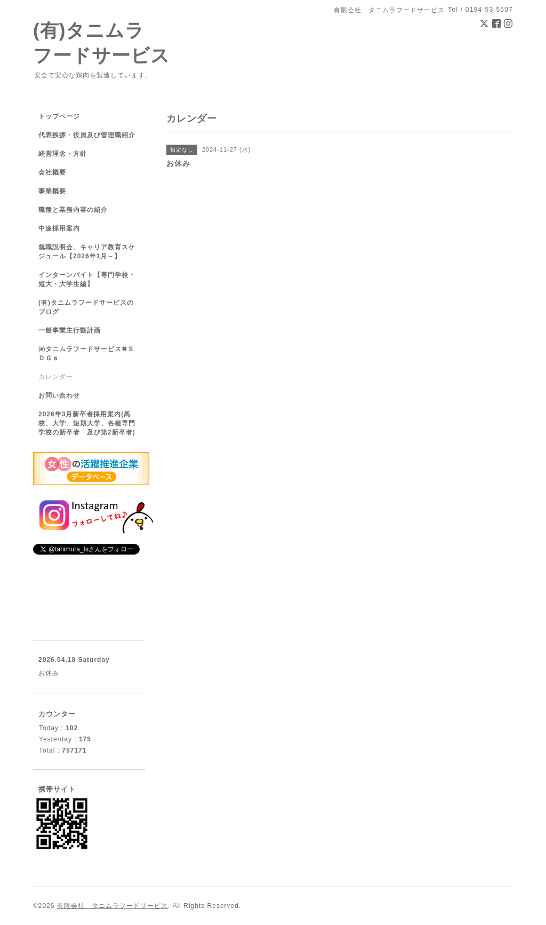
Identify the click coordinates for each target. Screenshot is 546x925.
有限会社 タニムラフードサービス (112, 906)
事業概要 (52, 191)
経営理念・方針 (62, 153)
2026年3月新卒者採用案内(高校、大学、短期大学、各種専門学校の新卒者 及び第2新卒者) (86, 423)
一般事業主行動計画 (69, 330)
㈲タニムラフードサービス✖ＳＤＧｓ (86, 353)
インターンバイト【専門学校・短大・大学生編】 (86, 279)
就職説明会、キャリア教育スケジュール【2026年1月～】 (86, 251)
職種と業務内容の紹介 (73, 210)
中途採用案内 (59, 228)
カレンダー (55, 377)
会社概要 (52, 172)
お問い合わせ (59, 395)
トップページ (59, 116)
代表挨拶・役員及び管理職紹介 (86, 135)
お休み (48, 673)
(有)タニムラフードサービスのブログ (86, 307)
